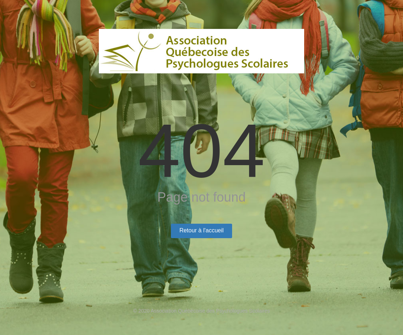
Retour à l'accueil (201, 230)
